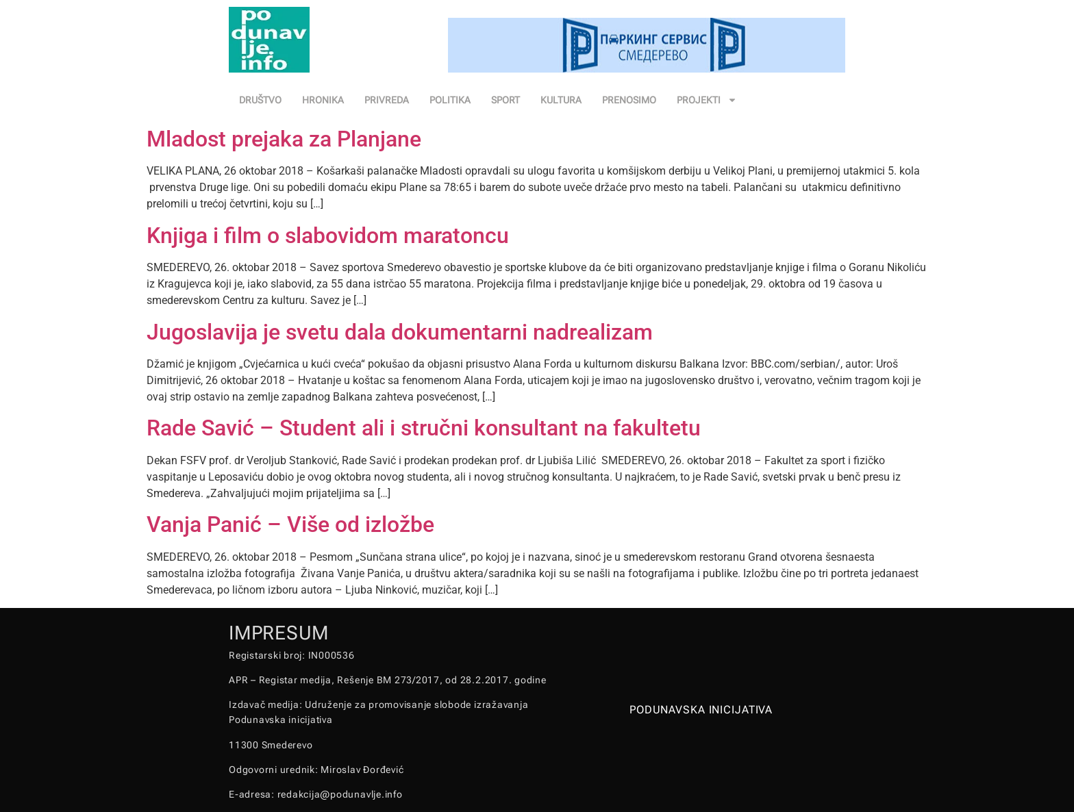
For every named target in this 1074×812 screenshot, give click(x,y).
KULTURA (561, 99)
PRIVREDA (386, 99)
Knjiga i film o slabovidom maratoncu (328, 236)
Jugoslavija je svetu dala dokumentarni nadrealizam (400, 332)
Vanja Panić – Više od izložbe (290, 524)
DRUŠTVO (260, 99)
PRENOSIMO (629, 99)
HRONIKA (323, 99)
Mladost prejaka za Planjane (284, 139)
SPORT (505, 99)
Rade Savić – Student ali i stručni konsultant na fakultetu (424, 428)
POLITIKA (450, 99)
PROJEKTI (707, 100)
